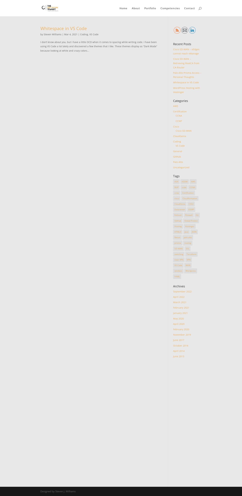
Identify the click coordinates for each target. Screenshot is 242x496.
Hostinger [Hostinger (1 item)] (189, 226)
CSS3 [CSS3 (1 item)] (191, 204)
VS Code (93, 34)
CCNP (179, 121)
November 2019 (182, 334)
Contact (189, 8)
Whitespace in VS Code (63, 28)
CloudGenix (179, 136)
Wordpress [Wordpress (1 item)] (191, 270)
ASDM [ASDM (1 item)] (185, 181)
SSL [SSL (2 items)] (187, 248)
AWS (175, 106)
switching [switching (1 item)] (178, 254)
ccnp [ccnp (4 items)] (176, 192)
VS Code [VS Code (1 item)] (178, 265)
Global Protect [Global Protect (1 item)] (191, 220)
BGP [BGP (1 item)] (176, 187)
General (177, 151)
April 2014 (179, 351)
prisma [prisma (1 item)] (177, 243)
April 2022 (179, 296)
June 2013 (178, 356)
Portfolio (150, 8)
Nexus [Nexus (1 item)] (177, 237)
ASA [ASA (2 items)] (176, 181)
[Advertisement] (187, 422)
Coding (84, 34)
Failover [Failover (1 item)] (178, 215)
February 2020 (181, 329)
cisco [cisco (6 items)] (176, 198)
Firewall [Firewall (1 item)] (188, 215)
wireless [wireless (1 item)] (178, 270)
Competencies (170, 8)
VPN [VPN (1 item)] (189, 259)
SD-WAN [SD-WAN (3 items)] (178, 248)
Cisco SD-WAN (184, 130)
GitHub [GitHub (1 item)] (177, 220)
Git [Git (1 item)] (197, 215)
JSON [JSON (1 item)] (194, 231)
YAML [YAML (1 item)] (177, 276)
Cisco (176, 126)
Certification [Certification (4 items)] (188, 192)
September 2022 (182, 291)
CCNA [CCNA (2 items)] (192, 187)
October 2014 (180, 345)
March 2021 (179, 302)
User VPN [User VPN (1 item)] (178, 259)
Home (123, 8)
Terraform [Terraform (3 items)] (191, 254)
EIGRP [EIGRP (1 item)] (191, 209)
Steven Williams (53, 34)
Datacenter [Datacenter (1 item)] (179, 209)
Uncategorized (181, 167)
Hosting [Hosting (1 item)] (178, 226)
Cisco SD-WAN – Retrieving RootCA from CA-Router (186, 63)
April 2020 (179, 324)
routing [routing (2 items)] (187, 243)
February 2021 (181, 307)
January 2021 (180, 313)
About (136, 8)
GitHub (177, 156)
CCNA (179, 115)
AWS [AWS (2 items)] (193, 181)
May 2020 (178, 318)
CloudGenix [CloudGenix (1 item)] (179, 204)
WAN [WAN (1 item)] (188, 265)
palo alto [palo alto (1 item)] (188, 237)
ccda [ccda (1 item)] (184, 187)
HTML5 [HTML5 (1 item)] (177, 231)
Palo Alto (178, 162)
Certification (180, 111)
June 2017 (178, 340)
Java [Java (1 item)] (186, 231)
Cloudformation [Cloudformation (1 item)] (190, 198)
